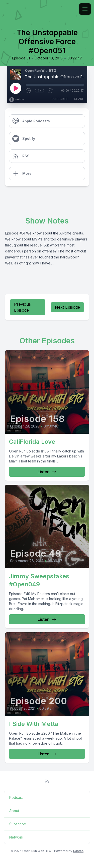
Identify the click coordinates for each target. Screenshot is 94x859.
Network (16, 837)
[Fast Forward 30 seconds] (50, 90)
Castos (78, 851)
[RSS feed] (47, 781)
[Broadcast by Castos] (16, 99)
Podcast (16, 797)
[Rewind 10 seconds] (28, 90)
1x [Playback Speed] (39, 90)
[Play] (15, 88)
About (14, 811)
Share (79, 99)
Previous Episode (22, 307)
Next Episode (67, 307)
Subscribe (59, 99)
